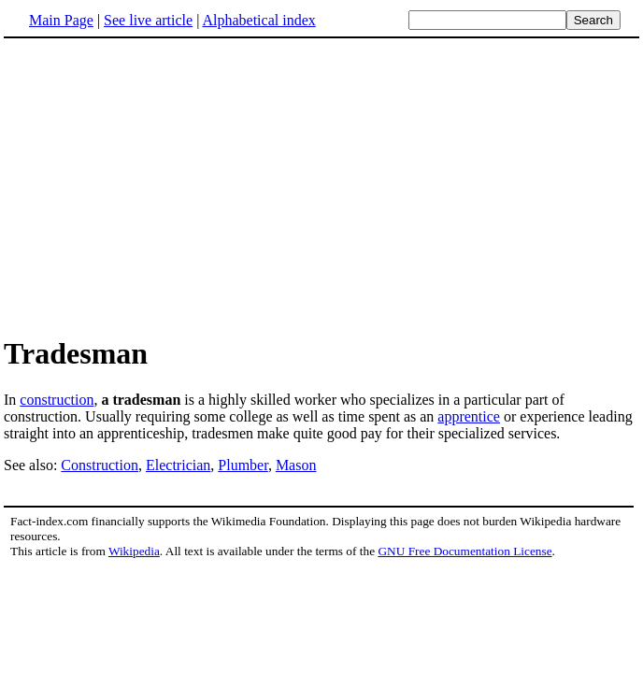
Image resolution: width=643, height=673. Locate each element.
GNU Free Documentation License (464, 551)
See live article (148, 20)
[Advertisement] (321, 186)
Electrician (178, 465)
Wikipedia (134, 551)
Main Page (61, 20)
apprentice (468, 416)
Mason (296, 465)
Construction (99, 465)
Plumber (243, 465)
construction (56, 400)
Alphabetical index (258, 20)
